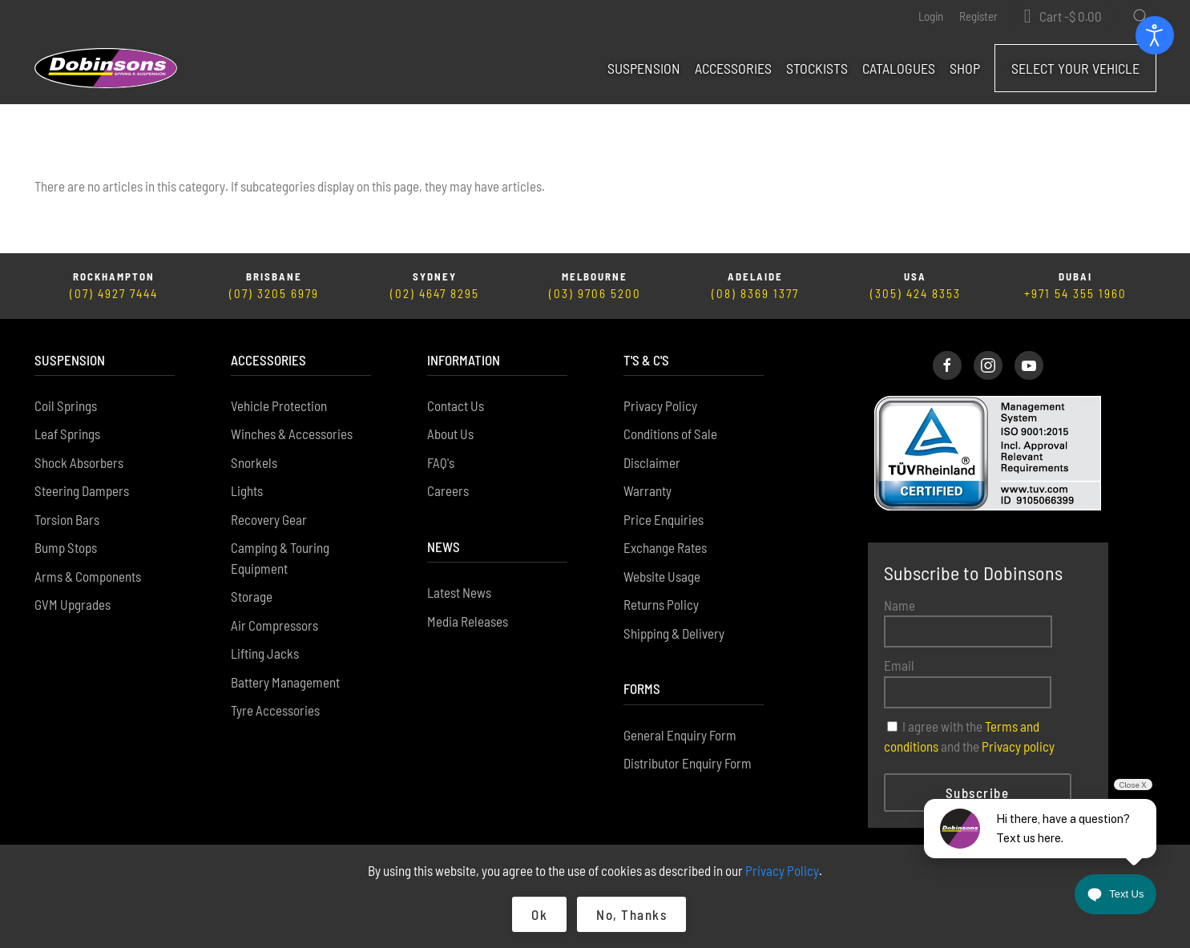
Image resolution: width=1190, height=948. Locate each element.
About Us (450, 434)
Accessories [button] (733, 68)
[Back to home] (105, 68)
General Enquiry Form (679, 735)
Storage (251, 597)
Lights (247, 491)
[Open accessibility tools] (1155, 35)
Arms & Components (87, 576)
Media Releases (467, 621)
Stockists (817, 68)
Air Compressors (274, 625)
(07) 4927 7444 (114, 294)
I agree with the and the (969, 736)
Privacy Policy (660, 405)
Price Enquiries (663, 519)
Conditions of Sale (670, 434)
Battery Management (285, 682)
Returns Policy (661, 605)
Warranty (647, 491)
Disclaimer (651, 462)
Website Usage (661, 576)
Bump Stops (65, 548)
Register (978, 16)
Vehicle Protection (279, 405)
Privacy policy (1018, 747)
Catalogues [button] (898, 68)
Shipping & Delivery (673, 633)
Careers (448, 491)
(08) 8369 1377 (755, 294)
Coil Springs (65, 405)
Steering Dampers (81, 491)
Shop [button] (965, 68)
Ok (539, 914)
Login (930, 16)
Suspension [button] (643, 68)
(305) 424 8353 (915, 294)
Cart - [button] (1070, 16)
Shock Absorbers (78, 462)
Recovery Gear (269, 519)
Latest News (459, 593)
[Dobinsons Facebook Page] (947, 365)
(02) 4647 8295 (434, 294)
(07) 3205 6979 (274, 294)
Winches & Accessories (292, 434)
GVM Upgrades (72, 605)
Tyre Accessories (275, 711)
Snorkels (254, 462)
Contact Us (455, 405)
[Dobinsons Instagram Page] (988, 365)
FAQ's (440, 462)
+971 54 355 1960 (1075, 294)
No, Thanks (631, 914)
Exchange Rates (665, 548)
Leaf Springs (67, 434)
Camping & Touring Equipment (280, 558)
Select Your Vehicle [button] (1075, 68)
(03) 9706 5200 (595, 294)
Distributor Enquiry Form (687, 764)
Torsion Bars (66, 519)
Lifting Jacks (265, 654)
